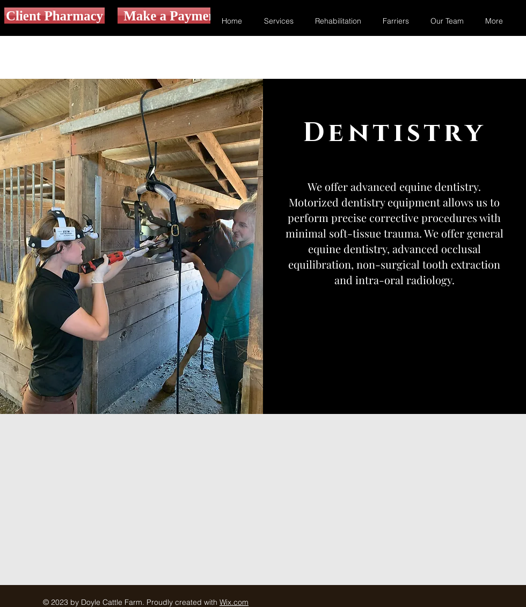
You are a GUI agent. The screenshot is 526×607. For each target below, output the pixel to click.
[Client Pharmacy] (54, 16)
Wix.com (234, 602)
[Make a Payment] (172, 16)
